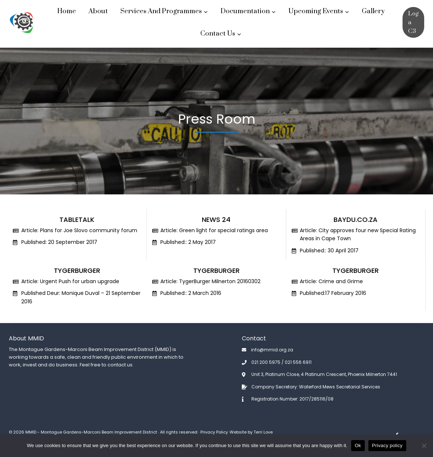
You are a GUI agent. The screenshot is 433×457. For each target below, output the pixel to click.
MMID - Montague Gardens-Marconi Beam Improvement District (91, 432)
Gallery (373, 11)
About (98, 11)
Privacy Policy (214, 432)
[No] (423, 445)
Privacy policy (387, 445)
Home (66, 11)
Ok (358, 445)
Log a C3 (413, 22)
